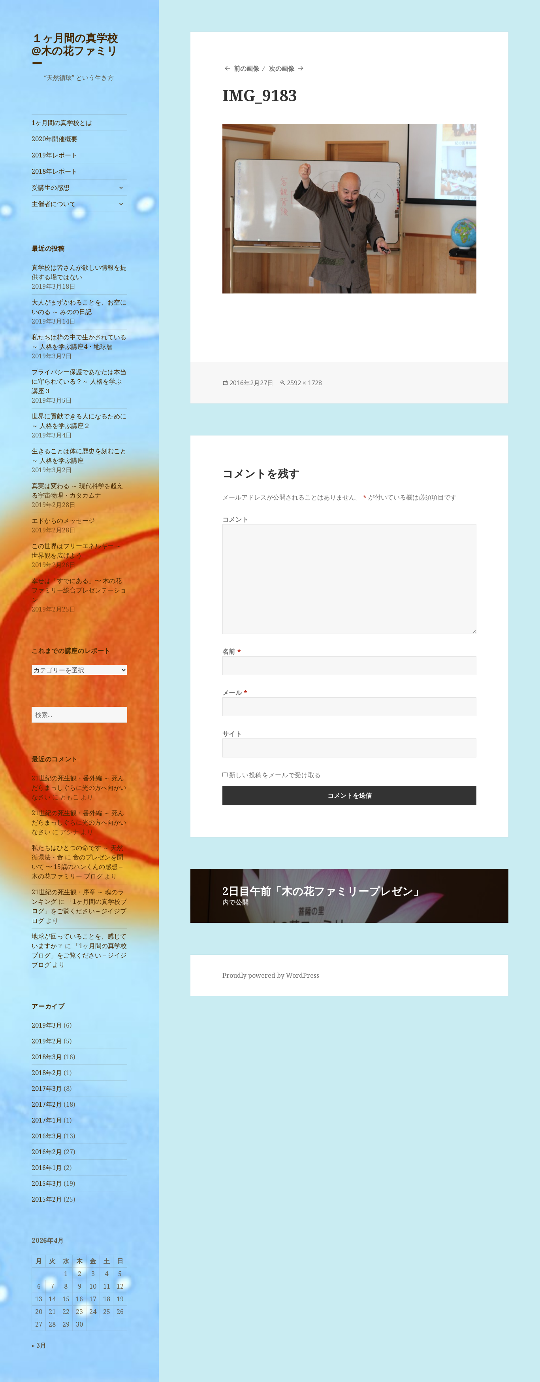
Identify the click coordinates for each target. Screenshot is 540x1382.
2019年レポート (54, 155)
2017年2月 (47, 1104)
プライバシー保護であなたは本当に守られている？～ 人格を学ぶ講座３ (79, 381)
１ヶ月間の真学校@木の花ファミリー (75, 50)
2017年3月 (47, 1088)
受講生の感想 (51, 187)
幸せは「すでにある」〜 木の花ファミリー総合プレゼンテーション (79, 590)
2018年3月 (47, 1057)
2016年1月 (47, 1167)
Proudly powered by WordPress (270, 975)
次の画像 (281, 68)
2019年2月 (47, 1041)
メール (235, 692)
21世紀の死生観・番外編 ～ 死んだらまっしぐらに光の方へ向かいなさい (79, 787)
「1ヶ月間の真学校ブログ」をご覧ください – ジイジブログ (79, 911)
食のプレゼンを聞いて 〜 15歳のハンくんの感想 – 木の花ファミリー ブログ (77, 866)
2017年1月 (47, 1120)
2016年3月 (47, 1136)
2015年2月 (47, 1199)
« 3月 (39, 1345)
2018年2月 (47, 1072)
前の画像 (246, 68)
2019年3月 (47, 1025)
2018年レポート (54, 171)
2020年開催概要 (54, 138)
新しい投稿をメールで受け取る (275, 775)
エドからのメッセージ (63, 520)
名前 (231, 651)
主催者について (54, 203)
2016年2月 (47, 1151)
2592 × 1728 (304, 383)
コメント (235, 519)
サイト (232, 733)
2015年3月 (47, 1183)
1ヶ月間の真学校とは (62, 122)
